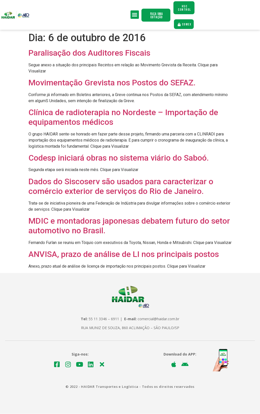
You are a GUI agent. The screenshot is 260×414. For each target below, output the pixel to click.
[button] (135, 14)
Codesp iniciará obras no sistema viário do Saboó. (118, 158)
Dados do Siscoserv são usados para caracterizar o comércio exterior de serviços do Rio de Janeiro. (120, 186)
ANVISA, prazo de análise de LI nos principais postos (123, 254)
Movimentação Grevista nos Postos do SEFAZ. (112, 83)
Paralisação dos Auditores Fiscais (89, 53)
